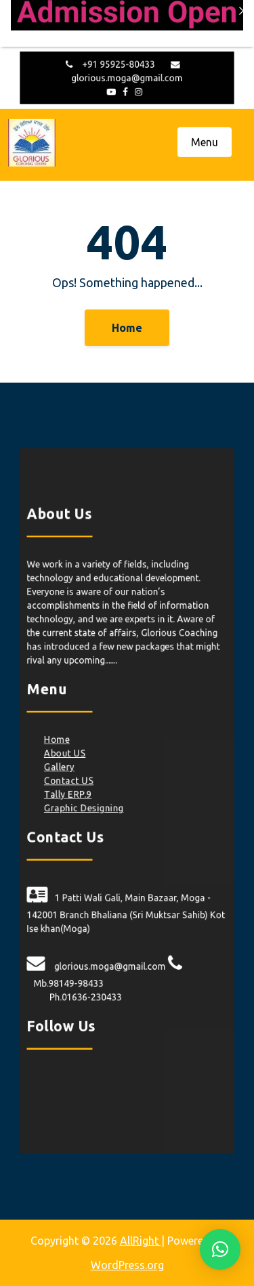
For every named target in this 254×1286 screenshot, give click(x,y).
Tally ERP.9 (71, 795)
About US (68, 755)
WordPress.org (127, 1265)
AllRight (140, 1241)
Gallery (63, 769)
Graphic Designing (86, 808)
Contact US (72, 782)
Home (127, 328)
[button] (220, 1249)
